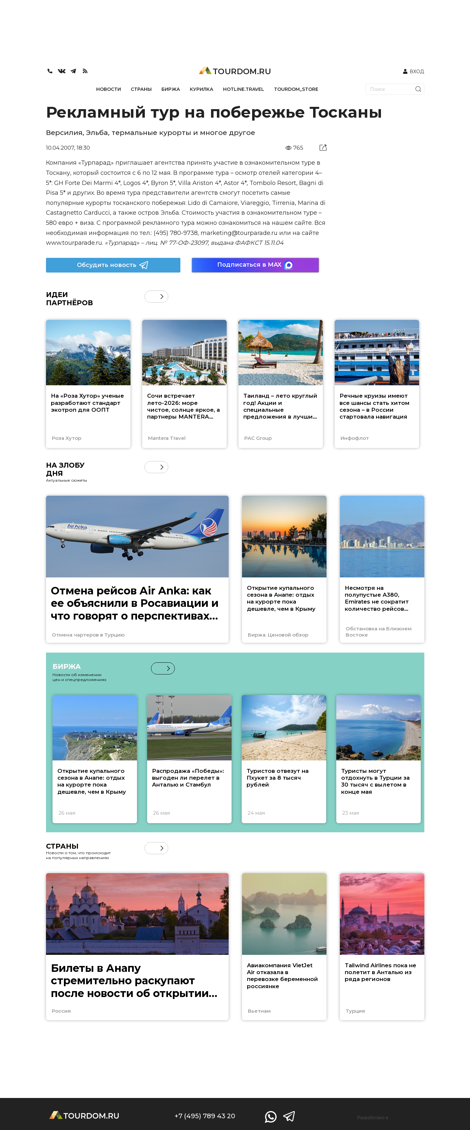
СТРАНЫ (141, 89)
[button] (161, 296)
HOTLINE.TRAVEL (243, 89)
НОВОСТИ (108, 89)
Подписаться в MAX (255, 265)
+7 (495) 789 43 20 (204, 1116)
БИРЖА (170, 89)
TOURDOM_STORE (296, 89)
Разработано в (372, 1117)
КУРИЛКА (201, 89)
